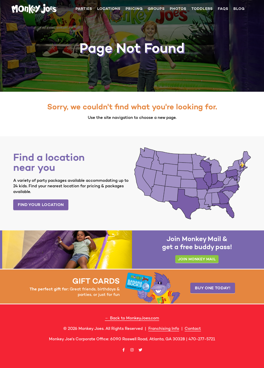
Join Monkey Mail (197, 259)
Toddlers (202, 9)
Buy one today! (212, 287)
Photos (178, 9)
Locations (108, 9)
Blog (239, 9)
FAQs (223, 9)
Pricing (134, 9)
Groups (156, 9)
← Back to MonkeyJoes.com (132, 318)
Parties (84, 9)
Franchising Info (163, 328)
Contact (193, 328)
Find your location (41, 204)
